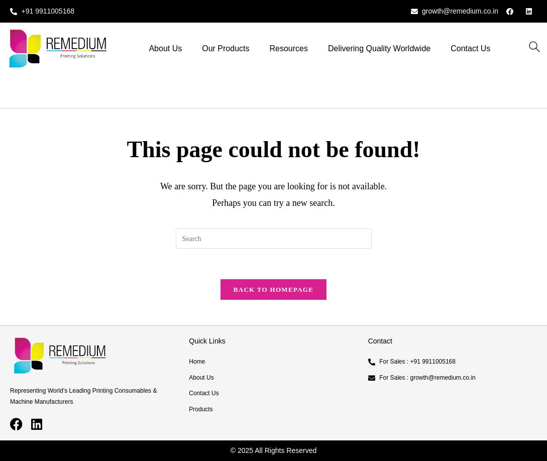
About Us (165, 48)
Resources (289, 48)
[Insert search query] (274, 238)
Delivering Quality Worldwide (379, 48)
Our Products (225, 48)
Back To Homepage (273, 289)
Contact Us (470, 48)
